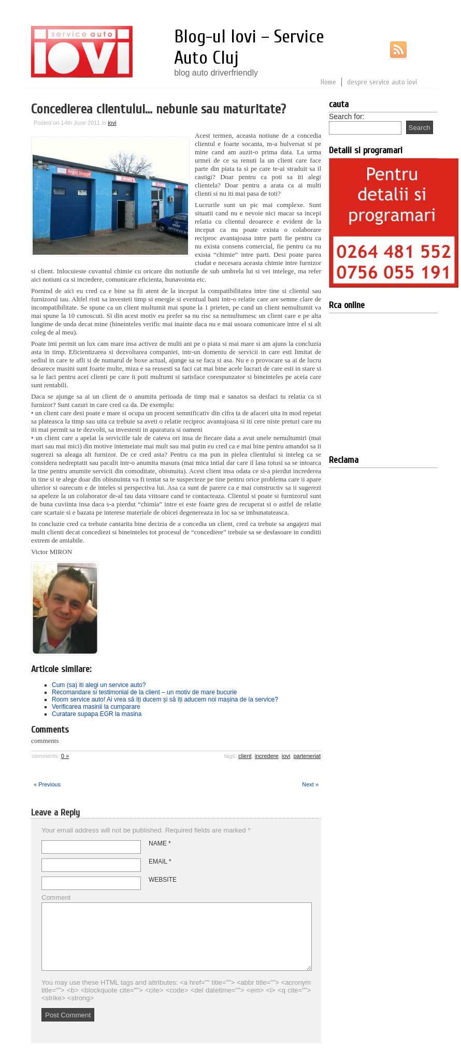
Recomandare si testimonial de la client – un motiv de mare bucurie (144, 692)
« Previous (47, 784)
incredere (267, 756)
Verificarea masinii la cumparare (96, 706)
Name (160, 843)
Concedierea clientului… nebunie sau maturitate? (158, 109)
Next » (310, 784)
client (245, 756)
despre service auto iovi (382, 82)
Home (328, 82)
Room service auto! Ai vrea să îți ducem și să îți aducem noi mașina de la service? (165, 699)
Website (163, 879)
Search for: (346, 116)
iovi (112, 123)
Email (160, 861)
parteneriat (307, 756)
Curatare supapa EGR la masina (96, 714)
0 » (65, 756)
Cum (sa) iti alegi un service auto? (99, 685)
